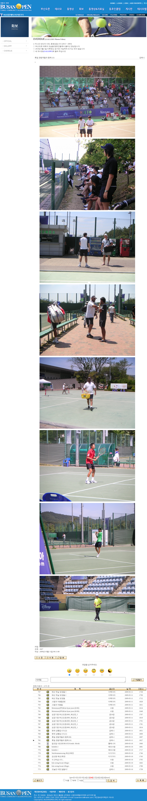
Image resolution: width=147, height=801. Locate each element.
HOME (112, 3)
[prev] (72, 778)
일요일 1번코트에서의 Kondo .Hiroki (66, 744)
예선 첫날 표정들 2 (59, 695)
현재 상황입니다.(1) (59, 734)
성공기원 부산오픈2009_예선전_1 (65, 727)
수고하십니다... (58, 760)
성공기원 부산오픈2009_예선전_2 (65, 724)
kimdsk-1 (55, 750)
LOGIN (119, 3)
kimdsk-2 (55, 747)
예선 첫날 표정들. (58, 698)
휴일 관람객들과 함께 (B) (61, 737)
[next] (108, 778)
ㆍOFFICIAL (7, 41)
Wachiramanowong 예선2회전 (63, 753)
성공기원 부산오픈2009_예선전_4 (65, 718)
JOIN (126, 3)
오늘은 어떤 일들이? (59, 769)
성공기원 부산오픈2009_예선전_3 (65, 721)
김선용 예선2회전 (58, 756)
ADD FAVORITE (136, 3)
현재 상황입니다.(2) (59, 731)
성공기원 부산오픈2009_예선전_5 (65, 714)
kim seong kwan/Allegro (60, 763)
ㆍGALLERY (7, 46)
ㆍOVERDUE (7, 50)
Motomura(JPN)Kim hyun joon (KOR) (65, 708)
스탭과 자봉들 (57, 702)
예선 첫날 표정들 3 (59, 692)
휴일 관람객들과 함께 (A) (61, 740)
